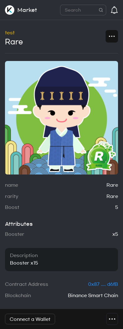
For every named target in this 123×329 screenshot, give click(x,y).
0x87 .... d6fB (103, 284)
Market (27, 10)
